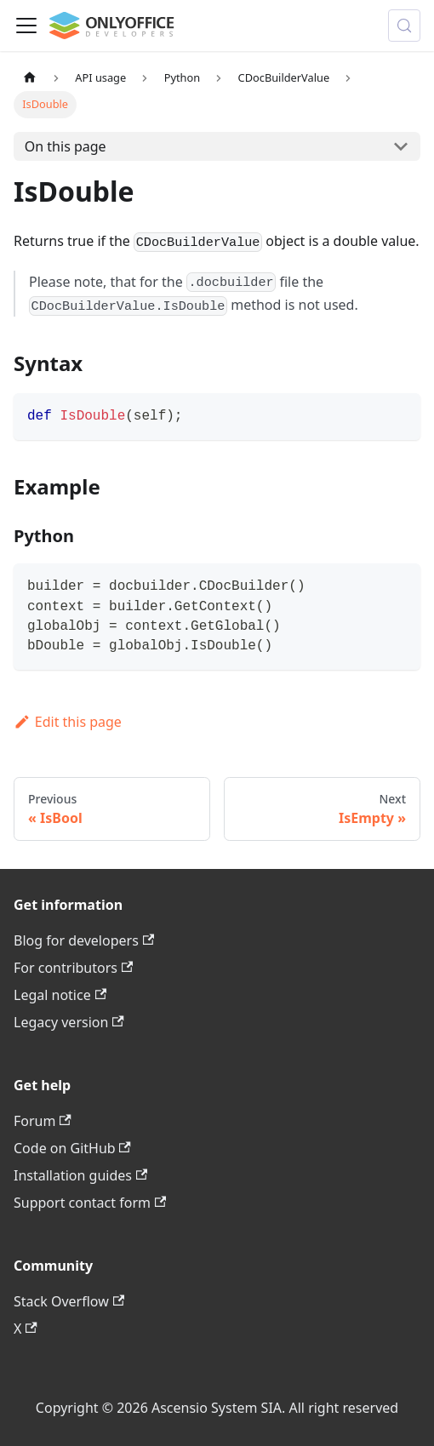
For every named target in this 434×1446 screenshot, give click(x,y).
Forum (42, 1121)
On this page (65, 146)
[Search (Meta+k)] (404, 25)
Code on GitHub (72, 1148)
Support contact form (90, 1202)
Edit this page (68, 721)
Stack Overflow (69, 1301)
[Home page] (30, 78)
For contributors (73, 967)
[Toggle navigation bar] (26, 25)
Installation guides (80, 1175)
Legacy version (69, 1022)
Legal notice (60, 995)
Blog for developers (84, 940)
